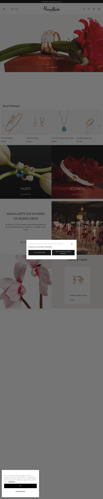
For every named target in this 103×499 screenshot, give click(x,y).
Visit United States (39, 252)
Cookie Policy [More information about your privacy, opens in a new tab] (11, 481)
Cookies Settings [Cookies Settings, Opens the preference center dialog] (20, 491)
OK (20, 486)
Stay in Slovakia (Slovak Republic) (63, 252)
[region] (20, 483)
